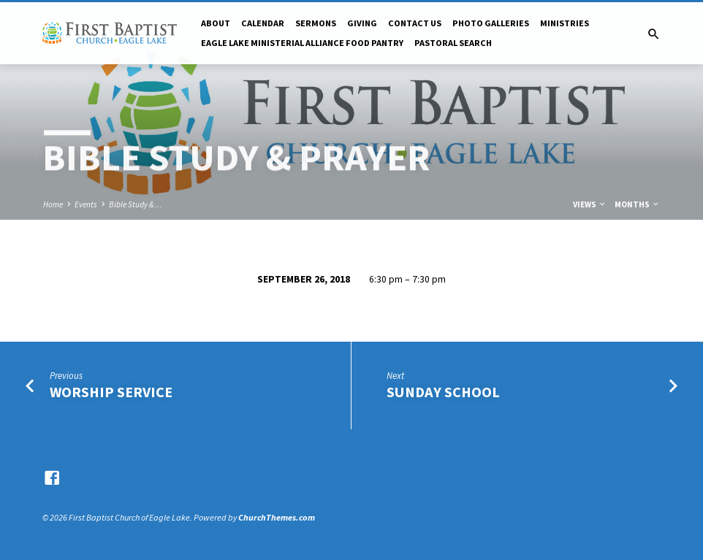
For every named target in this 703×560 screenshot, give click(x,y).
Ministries (564, 23)
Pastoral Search (453, 42)
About (215, 23)
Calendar (262, 23)
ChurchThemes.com (276, 517)
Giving (362, 23)
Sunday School (443, 392)
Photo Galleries (490, 23)
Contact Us (414, 23)
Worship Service (111, 392)
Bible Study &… (135, 204)
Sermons (315, 23)
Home (53, 204)
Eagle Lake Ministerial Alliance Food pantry (302, 42)
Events (86, 204)
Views (590, 204)
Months (637, 204)
